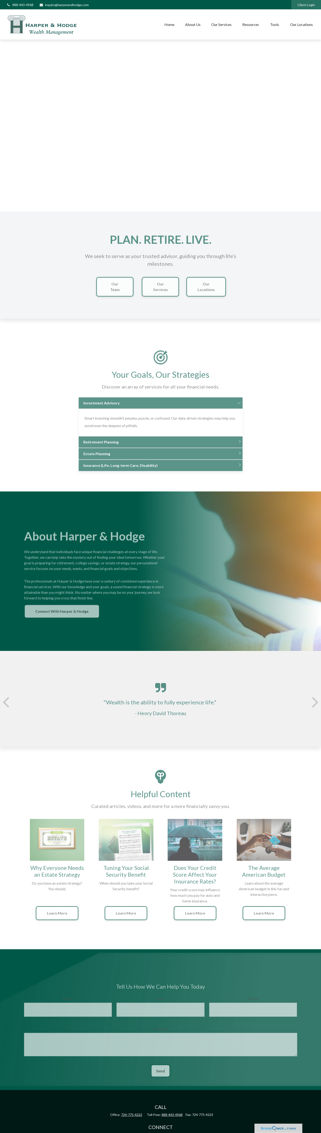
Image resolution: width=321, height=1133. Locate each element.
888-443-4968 (20, 5)
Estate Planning (96, 457)
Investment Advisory (101, 406)
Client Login (306, 5)
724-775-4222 (131, 1115)
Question (160, 1032)
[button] (169, 24)
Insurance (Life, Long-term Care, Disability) (120, 469)
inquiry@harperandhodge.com (64, 5)
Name (68, 1002)
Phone (253, 1002)
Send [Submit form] (160, 1074)
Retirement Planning (101, 446)
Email (160, 1002)
